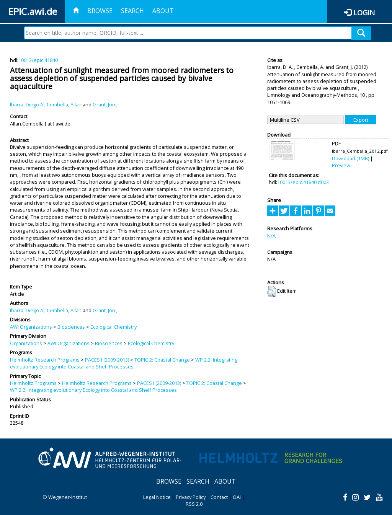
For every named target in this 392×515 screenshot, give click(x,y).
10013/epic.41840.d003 (303, 182)
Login (364, 12)
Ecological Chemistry (113, 326)
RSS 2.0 (194, 503)
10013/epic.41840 (38, 60)
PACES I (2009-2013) (107, 359)
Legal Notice (157, 497)
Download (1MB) (350, 158)
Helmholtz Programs (33, 383)
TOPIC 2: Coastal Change (162, 359)
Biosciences (71, 326)
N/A (271, 235)
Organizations (26, 343)
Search (132, 11)
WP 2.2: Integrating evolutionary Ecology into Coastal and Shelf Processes (123, 363)
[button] (271, 291)
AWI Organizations (31, 326)
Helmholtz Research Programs (45, 359)
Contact (219, 497)
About (163, 11)
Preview (341, 165)
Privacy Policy (191, 497)
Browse (100, 11)
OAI (237, 497)
